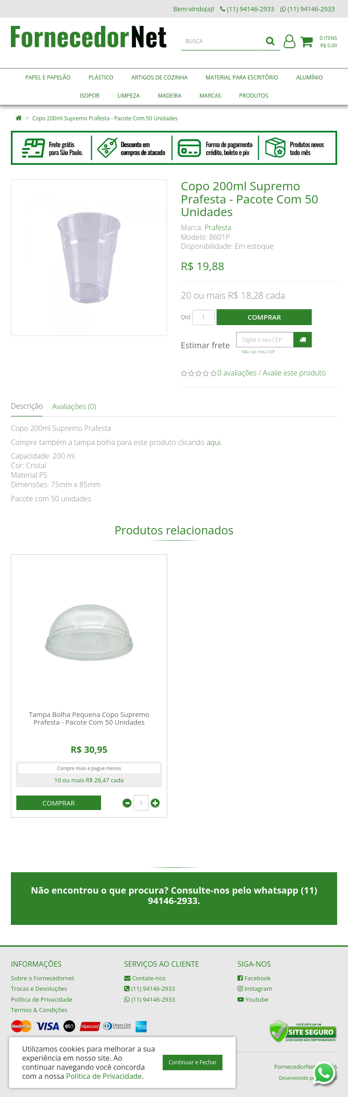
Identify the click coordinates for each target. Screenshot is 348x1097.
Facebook (254, 978)
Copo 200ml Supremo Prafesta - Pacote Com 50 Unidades (105, 118)
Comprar (264, 316)
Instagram (254, 988)
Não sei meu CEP (258, 352)
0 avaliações (237, 373)
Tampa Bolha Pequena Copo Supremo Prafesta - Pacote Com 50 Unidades (89, 718)
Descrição (27, 406)
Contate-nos (144, 978)
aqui (214, 442)
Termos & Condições (39, 1010)
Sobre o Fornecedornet (42, 978)
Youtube (252, 999)
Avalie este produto (294, 373)
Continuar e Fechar (193, 1062)
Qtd (185, 317)
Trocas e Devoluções (39, 988)
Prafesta (218, 227)
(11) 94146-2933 (149, 988)
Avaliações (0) (74, 406)
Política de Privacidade (41, 999)
